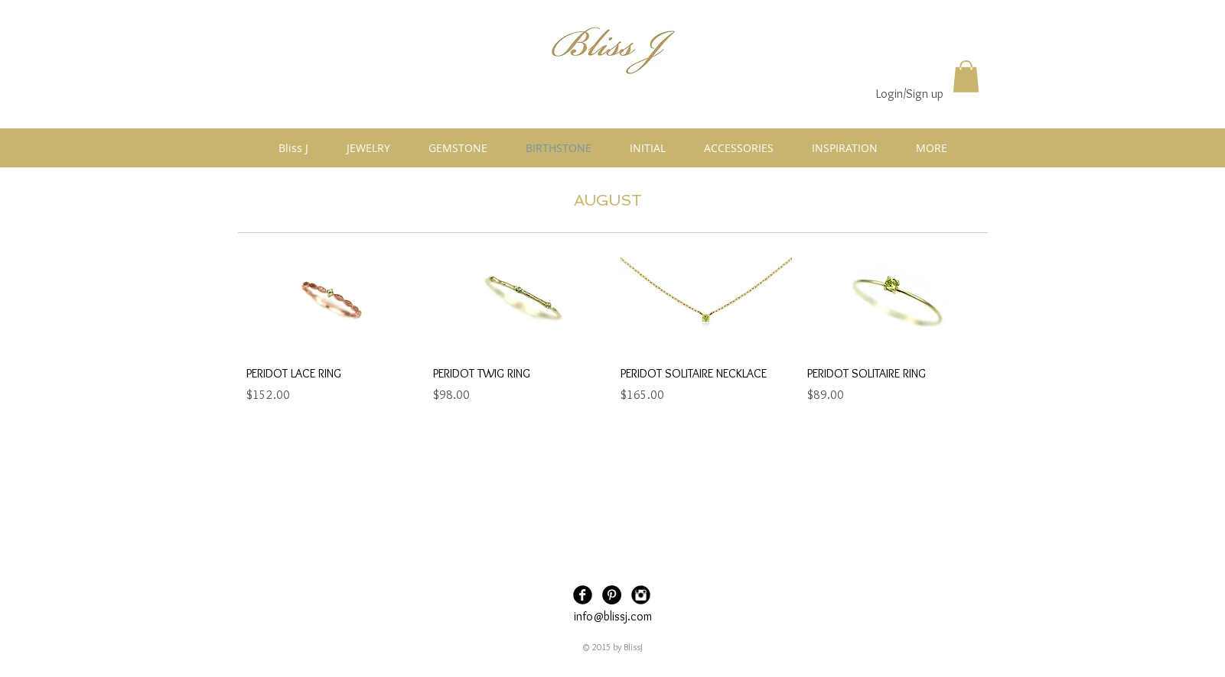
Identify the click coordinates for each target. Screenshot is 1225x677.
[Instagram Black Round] (640, 594)
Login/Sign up (909, 93)
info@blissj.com (613, 616)
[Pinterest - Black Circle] (611, 594)
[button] (966, 76)
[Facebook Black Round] (582, 594)
